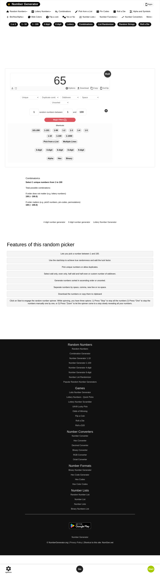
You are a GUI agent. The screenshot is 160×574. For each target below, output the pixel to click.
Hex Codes (80, 479)
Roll (107, 74)
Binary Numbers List (80, 509)
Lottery (70, 24)
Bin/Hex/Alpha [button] (15, 17)
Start (151, 569)
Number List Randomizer (80, 377)
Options (70, 88)
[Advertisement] (80, 49)
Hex (60, 158)
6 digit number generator (79, 222)
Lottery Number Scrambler (80, 402)
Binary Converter (80, 450)
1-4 (78, 130)
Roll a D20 (80, 425)
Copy (94, 88)
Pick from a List (83, 11)
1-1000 (69, 136)
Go (79, 569)
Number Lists (80, 504)
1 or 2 (13, 24)
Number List (80, 499)
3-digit (39, 150)
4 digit (47, 24)
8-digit (71, 150)
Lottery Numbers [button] (41, 11)
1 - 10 (24, 24)
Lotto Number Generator (80, 392)
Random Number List (79, 495)
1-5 (86, 130)
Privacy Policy (76, 542)
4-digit (49, 150)
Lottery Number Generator (104, 222)
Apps (148, 4)
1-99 (56, 130)
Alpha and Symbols (140, 11)
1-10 (50, 136)
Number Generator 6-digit (80, 372)
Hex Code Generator (80, 475)
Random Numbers (80, 349)
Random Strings (127, 24)
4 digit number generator (54, 222)
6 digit (58, 24)
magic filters (60, 119)
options (8, 569)
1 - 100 (35, 24)
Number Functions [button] (108, 17)
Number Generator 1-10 (80, 358)
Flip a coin (52, 17)
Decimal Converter (80, 445)
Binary (69, 158)
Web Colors (35, 17)
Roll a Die (119, 11)
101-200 (36, 130)
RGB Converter (80, 455)
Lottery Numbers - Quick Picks (80, 397)
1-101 (46, 130)
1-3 (71, 130)
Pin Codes (102, 11)
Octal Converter (80, 459)
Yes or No (69, 17)
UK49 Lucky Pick (80, 407)
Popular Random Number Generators (80, 382)
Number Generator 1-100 (80, 363)
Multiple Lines (69, 142)
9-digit (81, 150)
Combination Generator (80, 354)
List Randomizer (106, 24)
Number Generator (22, 4)
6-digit (60, 150)
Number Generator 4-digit (80, 368)
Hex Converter (80, 441)
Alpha (50, 158)
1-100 (59, 136)
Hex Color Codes (80, 484)
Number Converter (80, 436)
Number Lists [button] (87, 17)
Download (83, 88)
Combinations (63, 11)
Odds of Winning (80, 411)
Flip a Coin (80, 416)
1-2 (63, 130)
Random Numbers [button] (16, 11)
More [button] (149, 17)
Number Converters (131, 17)
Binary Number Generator (79, 470)
